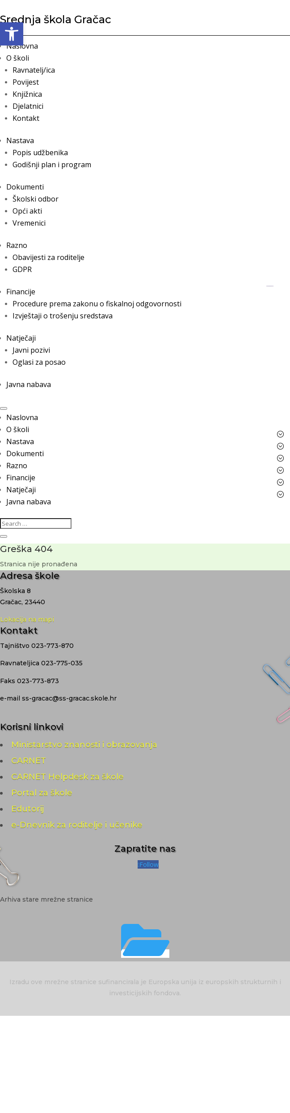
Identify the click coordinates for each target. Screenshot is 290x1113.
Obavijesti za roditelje (48, 257)
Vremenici (29, 223)
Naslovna (22, 46)
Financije (20, 292)
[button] (11, 33)
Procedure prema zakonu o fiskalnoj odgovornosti (97, 304)
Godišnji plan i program (52, 164)
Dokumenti (25, 187)
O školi (17, 58)
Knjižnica (27, 94)
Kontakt (26, 118)
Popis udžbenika (40, 152)
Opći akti (27, 211)
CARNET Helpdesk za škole (67, 777)
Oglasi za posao (39, 362)
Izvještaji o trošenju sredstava (63, 316)
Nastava (20, 140)
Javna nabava (28, 384)
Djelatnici (28, 106)
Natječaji (21, 338)
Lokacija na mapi (27, 619)
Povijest (26, 82)
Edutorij (27, 809)
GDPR (22, 269)
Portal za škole (41, 793)
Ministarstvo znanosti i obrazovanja (84, 745)
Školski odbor (36, 199)
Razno (16, 245)
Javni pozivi (31, 350)
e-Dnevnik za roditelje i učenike (77, 825)
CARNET (28, 761)
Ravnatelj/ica (34, 70)
